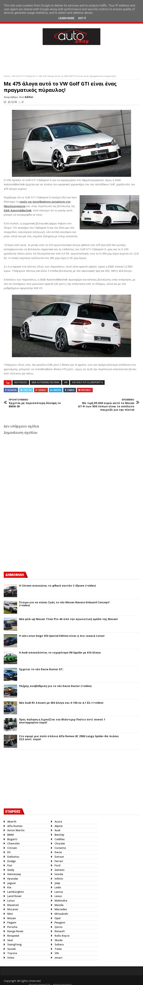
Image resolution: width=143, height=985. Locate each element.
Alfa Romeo (15, 826)
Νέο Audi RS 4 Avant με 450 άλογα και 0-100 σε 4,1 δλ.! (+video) (61, 702)
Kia (9, 887)
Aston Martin (16, 830)
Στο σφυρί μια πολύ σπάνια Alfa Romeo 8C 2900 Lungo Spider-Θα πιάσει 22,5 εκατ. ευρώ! (69, 738)
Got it (82, 18)
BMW (10, 834)
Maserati (13, 905)
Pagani (11, 922)
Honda (58, 874)
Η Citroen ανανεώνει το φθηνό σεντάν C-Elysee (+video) (57, 585)
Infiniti (58, 878)
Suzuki (11, 949)
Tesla (57, 949)
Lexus (57, 896)
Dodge (11, 861)
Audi (57, 830)
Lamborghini (15, 892)
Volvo (10, 957)
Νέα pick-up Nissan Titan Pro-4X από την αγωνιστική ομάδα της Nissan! (68, 619)
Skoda (58, 940)
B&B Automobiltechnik (45, 382)
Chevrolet (13, 843)
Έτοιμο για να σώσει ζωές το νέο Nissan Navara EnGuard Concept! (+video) (64, 604)
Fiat (9, 865)
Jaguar (11, 883)
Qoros (58, 927)
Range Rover (15, 931)
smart (58, 957)
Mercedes (60, 909)
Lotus (11, 900)
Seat (10, 940)
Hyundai (12, 878)
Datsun (58, 856)
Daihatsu (13, 856)
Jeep (56, 883)
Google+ (42, 390)
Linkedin (57, 390)
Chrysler (59, 843)
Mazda (58, 905)
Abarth (11, 821)
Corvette (59, 848)
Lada (57, 887)
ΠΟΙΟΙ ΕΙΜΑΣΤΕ (105, 979)
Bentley (59, 834)
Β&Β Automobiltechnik (17, 210)
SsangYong (14, 944)
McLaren (12, 909)
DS (9, 852)
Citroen (12, 848)
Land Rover (14, 896)
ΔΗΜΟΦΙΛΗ (14, 575)
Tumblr (70, 390)
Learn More (66, 18)
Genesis (59, 870)
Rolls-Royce (61, 935)
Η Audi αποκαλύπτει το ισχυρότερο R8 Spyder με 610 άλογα (60, 652)
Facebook (12, 390)
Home (7, 76)
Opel (57, 918)
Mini (10, 913)
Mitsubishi (60, 913)
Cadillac (59, 839)
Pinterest (86, 390)
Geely (10, 870)
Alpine (58, 826)
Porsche (12, 927)
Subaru (58, 944)
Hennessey (14, 874)
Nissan (11, 918)
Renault (59, 931)
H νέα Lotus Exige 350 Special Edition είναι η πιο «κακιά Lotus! (61, 636)
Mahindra (60, 900)
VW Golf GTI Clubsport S (25, 76)
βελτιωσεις (20, 382)
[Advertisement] (71, 59)
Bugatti (12, 839)
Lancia (58, 892)
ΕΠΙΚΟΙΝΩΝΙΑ (128, 979)
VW (65, 382)
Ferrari (58, 861)
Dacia (57, 852)
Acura (57, 821)
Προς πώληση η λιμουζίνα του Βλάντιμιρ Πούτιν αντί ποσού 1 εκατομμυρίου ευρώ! (62, 721)
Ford (57, 865)
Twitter (27, 390)
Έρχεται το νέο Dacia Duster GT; (41, 669)
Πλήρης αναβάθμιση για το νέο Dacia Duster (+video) (55, 686)
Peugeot (59, 922)
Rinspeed (13, 935)
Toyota (12, 953)
